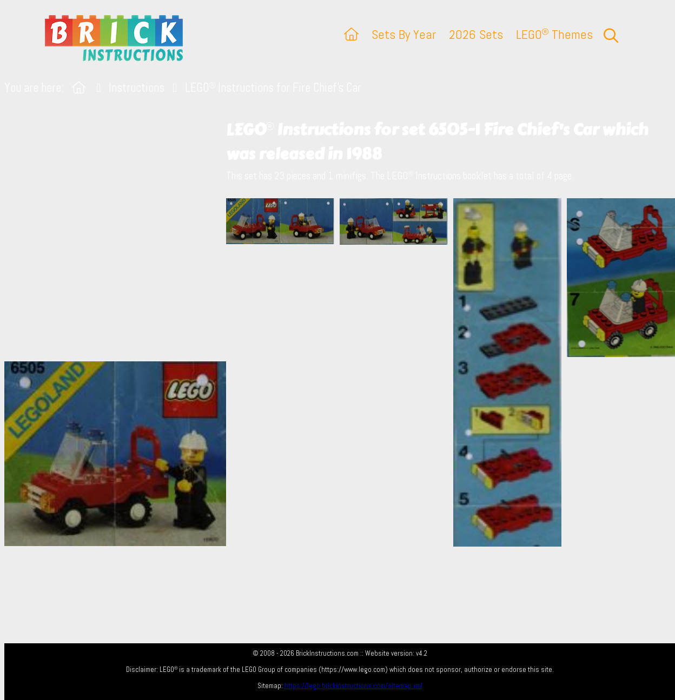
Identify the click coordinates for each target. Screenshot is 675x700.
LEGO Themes (554, 34)
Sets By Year (404, 34)
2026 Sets (476, 34)
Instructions (136, 88)
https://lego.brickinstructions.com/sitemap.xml (353, 685)
